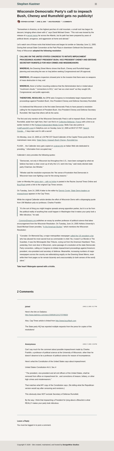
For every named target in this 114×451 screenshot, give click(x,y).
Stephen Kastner (28, 3)
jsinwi (27, 307)
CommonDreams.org (27, 221)
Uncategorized (54, 22)
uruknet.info (58, 146)
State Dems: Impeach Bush (57, 140)
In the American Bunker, (53, 227)
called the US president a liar (82, 236)
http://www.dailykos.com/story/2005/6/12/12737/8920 (46, 315)
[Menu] (96, 4)
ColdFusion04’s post (25, 128)
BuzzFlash (21, 185)
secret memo (32, 35)
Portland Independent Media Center (49, 125)
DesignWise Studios (71, 445)
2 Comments (67, 22)
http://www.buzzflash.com (66, 321)
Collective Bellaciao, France (70, 122)
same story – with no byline (45, 182)
